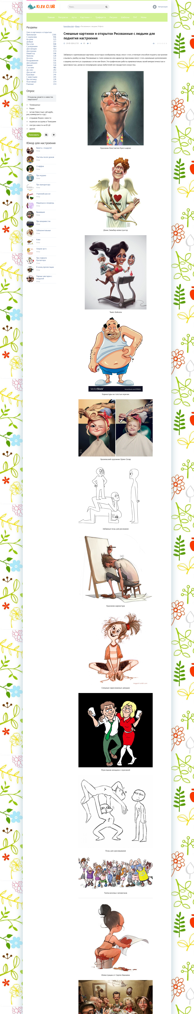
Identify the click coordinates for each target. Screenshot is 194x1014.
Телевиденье (34, 105)
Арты (74, 17)
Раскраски (63, 17)
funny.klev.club (69, 26)
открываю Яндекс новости (40, 118)
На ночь (29, 58)
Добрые (29, 41)
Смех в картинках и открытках (39, 32)
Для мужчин (31, 51)
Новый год (30, 53)
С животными (31, 77)
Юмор (77, 26)
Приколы (29, 56)
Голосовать (34, 135)
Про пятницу (31, 79)
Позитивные (31, 81)
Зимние (29, 65)
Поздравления (32, 60)
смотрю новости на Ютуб (39, 125)
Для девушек (31, 63)
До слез (29, 70)
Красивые (30, 74)
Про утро (30, 44)
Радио (32, 108)
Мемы (143, 17)
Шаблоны (125, 17)
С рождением (31, 46)
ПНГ (135, 17)
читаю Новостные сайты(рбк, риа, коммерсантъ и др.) (39, 113)
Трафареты (100, 17)
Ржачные (30, 84)
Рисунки (113, 17)
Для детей (30, 72)
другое (32, 129)
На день (29, 39)
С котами (30, 67)
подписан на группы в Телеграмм (42, 121)
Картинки (84, 17)
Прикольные (31, 34)
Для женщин (31, 49)
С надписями (31, 37)
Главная (51, 17)
